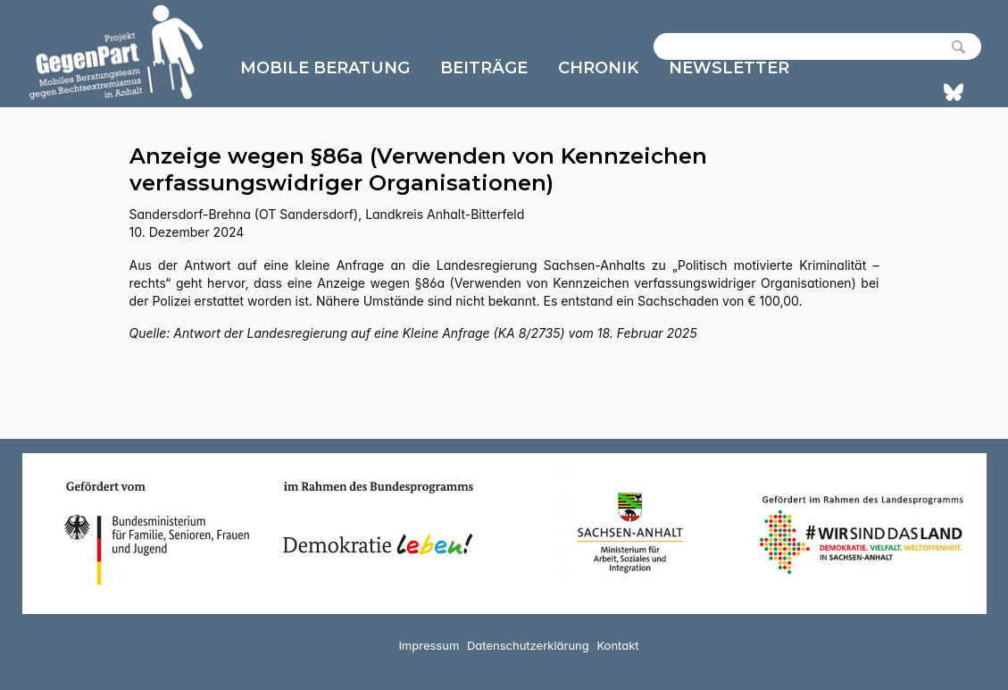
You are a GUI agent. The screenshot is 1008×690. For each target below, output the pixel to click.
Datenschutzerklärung (528, 645)
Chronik (598, 68)
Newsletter (729, 68)
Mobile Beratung (325, 68)
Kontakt (617, 645)
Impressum (428, 645)
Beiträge (484, 68)
